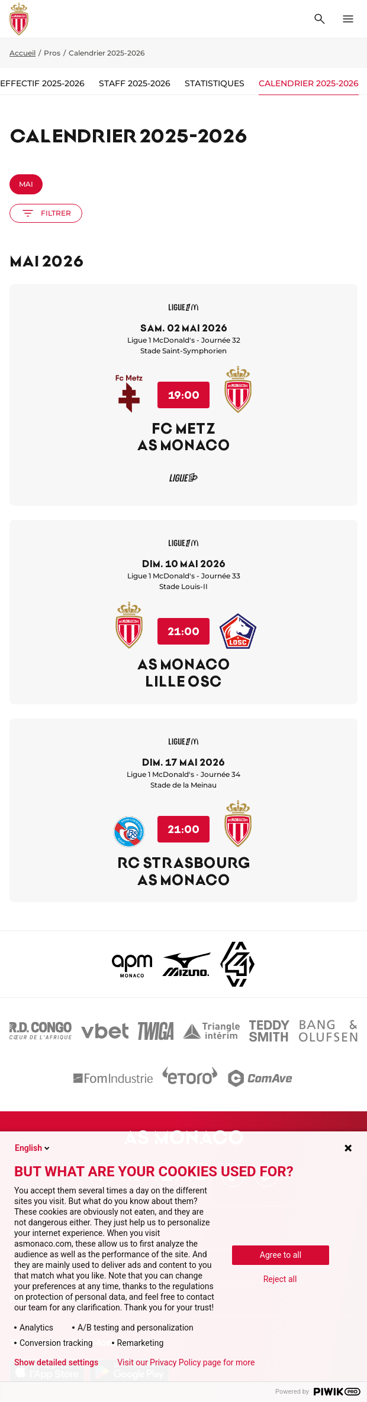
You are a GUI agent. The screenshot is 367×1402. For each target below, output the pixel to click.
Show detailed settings (56, 1362)
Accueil (22, 52)
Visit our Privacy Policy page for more (186, 1362)
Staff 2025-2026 (134, 83)
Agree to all (280, 1255)
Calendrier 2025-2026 (309, 83)
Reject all (280, 1279)
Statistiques (214, 83)
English (33, 1148)
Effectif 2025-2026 (42, 83)
